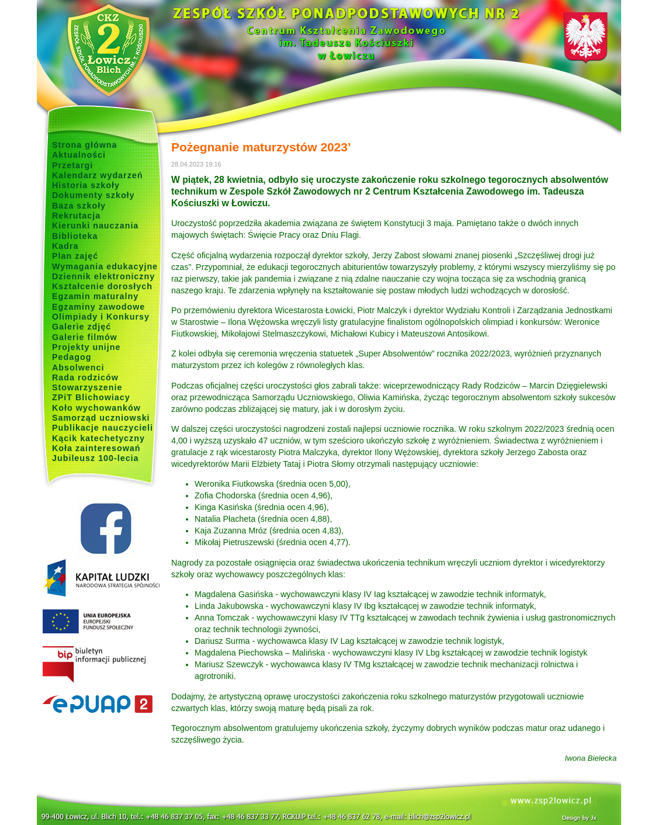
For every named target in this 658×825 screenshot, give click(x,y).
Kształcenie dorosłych (102, 286)
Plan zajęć (75, 256)
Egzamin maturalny (95, 296)
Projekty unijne (86, 347)
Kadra (65, 246)
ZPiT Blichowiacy (91, 397)
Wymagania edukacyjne (105, 266)
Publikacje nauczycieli (102, 427)
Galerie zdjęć (81, 326)
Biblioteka (75, 236)
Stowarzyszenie (87, 387)
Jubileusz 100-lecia (95, 458)
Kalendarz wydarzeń (97, 175)
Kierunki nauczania (95, 225)
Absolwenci (78, 367)
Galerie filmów (84, 337)
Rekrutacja (76, 215)
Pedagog (71, 357)
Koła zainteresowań (96, 448)
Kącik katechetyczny (98, 438)
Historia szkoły (86, 185)
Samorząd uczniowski (101, 417)
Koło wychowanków (96, 407)
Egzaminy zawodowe (98, 306)
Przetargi (72, 165)
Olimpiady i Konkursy (101, 316)
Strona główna (84, 145)
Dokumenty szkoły (93, 195)
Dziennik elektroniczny (103, 276)
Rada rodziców (85, 377)
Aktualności (79, 155)
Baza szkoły (79, 205)
